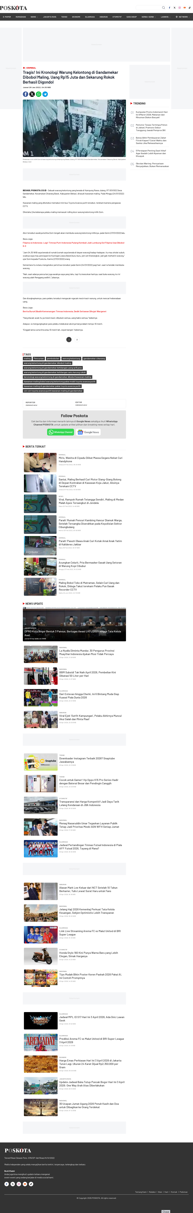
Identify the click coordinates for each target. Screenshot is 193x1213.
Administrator (31, 405)
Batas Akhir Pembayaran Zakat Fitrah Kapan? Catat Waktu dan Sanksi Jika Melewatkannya (151, 140)
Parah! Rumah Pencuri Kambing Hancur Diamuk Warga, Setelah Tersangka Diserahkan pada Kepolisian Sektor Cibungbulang (90, 524)
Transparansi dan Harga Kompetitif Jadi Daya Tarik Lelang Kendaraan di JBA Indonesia (89, 803)
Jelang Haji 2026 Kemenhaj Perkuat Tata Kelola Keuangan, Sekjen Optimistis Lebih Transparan (87, 911)
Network (183, 17)
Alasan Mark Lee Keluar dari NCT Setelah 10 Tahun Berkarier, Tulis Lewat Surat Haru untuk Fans (88, 889)
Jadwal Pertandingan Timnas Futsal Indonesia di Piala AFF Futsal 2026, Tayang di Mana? (90, 846)
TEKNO (64, 17)
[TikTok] (189, 7)
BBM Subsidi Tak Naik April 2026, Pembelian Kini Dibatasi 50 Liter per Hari (87, 674)
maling (27, 358)
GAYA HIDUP (132, 17)
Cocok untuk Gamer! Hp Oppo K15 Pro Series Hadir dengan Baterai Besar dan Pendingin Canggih (88, 781)
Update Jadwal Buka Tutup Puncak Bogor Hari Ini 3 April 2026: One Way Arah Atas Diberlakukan (91, 1083)
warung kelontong (71, 358)
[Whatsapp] (38, 94)
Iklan (160, 1192)
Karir (167, 1192)
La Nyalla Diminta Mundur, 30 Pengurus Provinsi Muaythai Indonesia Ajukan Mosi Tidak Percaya (86, 652)
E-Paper (7, 17)
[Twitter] (174, 7)
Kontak (174, 1192)
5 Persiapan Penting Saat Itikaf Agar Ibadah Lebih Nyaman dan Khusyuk (151, 153)
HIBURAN (104, 17)
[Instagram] (179, 7)
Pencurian (39, 358)
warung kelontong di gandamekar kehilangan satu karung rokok (55, 372)
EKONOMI (76, 17)
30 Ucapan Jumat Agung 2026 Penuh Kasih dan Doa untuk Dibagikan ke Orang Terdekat (89, 1105)
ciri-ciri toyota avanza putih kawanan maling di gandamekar (53, 390)
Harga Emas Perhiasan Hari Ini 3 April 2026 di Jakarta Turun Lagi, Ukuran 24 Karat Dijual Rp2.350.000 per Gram (90, 1064)
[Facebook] (169, 7)
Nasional (63, 647)
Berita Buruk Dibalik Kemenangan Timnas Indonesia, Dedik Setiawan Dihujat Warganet (64, 311)
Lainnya (166, 17)
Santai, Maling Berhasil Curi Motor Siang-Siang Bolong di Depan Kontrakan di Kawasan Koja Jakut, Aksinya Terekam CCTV (90, 483)
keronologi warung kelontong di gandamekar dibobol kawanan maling (57, 377)
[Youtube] (184, 7)
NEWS (33, 17)
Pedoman (184, 1192)
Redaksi (152, 1192)
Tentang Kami (141, 1192)
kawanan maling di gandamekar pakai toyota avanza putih (52, 386)
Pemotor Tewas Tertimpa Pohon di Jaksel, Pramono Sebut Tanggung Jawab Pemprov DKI (151, 127)
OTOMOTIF (117, 17)
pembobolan (53, 358)
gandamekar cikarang (94, 358)
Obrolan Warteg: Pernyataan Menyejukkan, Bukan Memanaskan (152, 164)
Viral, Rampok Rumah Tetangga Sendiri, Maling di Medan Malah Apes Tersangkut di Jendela (91, 501)
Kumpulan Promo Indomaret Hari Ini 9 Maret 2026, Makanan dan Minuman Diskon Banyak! (152, 115)
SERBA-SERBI (148, 17)
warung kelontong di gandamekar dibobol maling (47, 363)
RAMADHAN (21, 17)
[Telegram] (45, 94)
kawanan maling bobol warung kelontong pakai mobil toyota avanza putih (59, 381)
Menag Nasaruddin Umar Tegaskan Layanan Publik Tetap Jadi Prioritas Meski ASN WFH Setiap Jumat (89, 825)
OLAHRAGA (90, 17)
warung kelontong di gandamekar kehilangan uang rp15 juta (53, 367)
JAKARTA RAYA (49, 17)
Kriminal (62, 455)
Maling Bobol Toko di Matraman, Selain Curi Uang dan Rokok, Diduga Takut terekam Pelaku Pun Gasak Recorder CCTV (89, 586)
